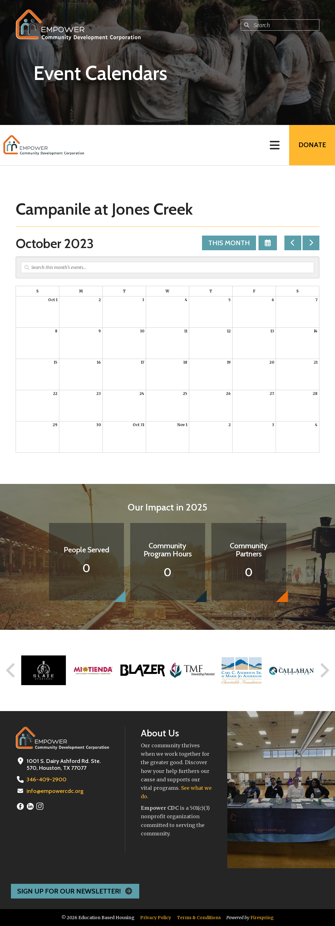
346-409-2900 (46, 779)
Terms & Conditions (199, 917)
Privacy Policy (155, 917)
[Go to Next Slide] (324, 670)
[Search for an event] (167, 267)
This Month (229, 243)
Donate (312, 145)
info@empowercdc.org (55, 791)
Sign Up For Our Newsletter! (75, 891)
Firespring (262, 917)
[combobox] (280, 25)
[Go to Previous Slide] (11, 670)
